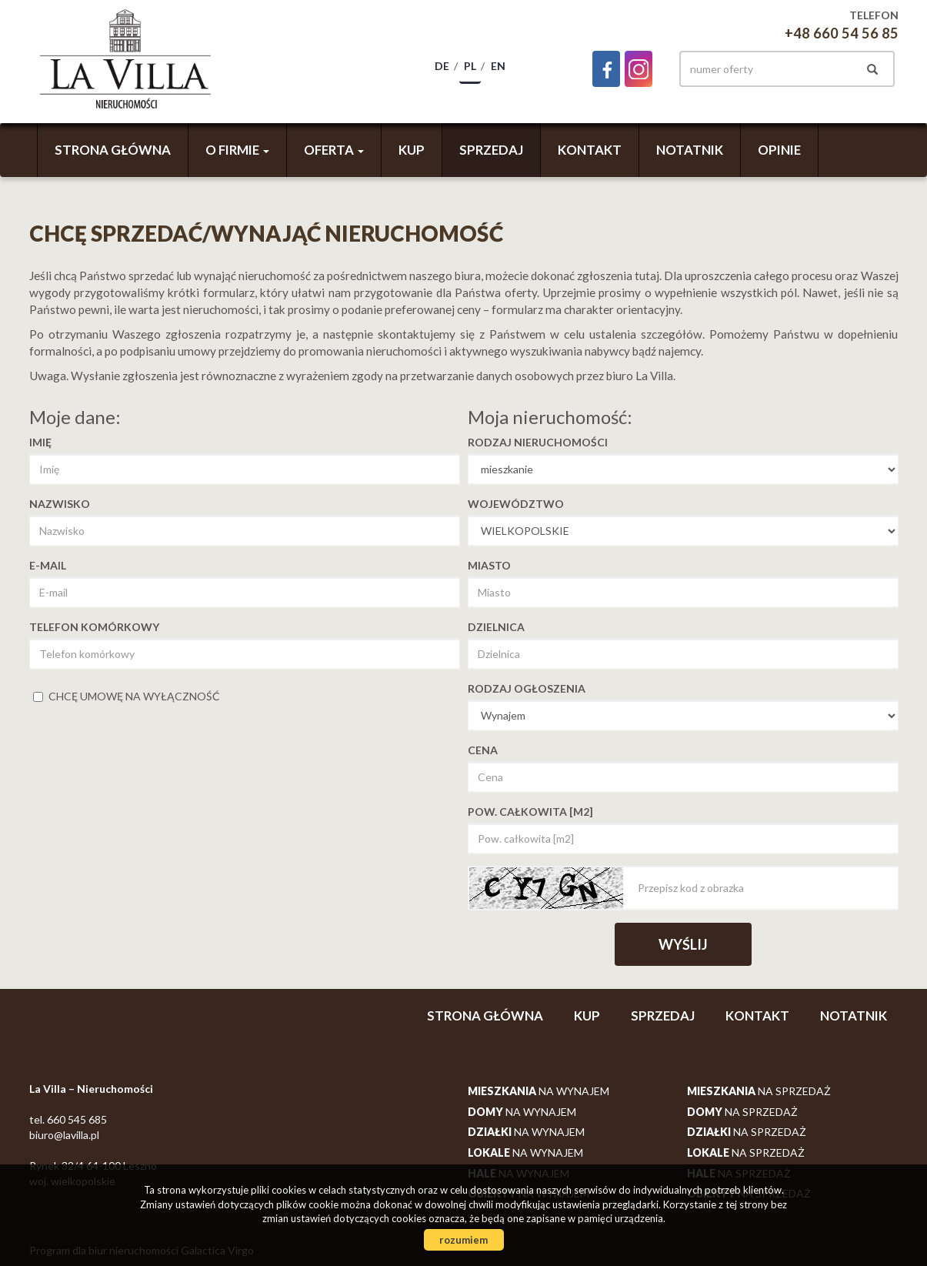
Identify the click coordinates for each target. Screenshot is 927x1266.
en (498, 65)
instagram (638, 69)
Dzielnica (496, 626)
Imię (40, 442)
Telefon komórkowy (94, 626)
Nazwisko (59, 503)
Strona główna (113, 150)
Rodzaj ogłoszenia (526, 688)
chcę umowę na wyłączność (126, 696)
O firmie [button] (237, 150)
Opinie (779, 150)
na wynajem (538, 1090)
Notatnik (689, 150)
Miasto (489, 565)
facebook (606, 69)
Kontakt (590, 150)
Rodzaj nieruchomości (538, 442)
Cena (483, 750)
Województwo (516, 503)
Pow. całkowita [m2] (530, 811)
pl (470, 65)
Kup (411, 150)
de (442, 65)
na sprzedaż (759, 1090)
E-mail (47, 565)
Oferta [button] (334, 150)
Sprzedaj (491, 150)
